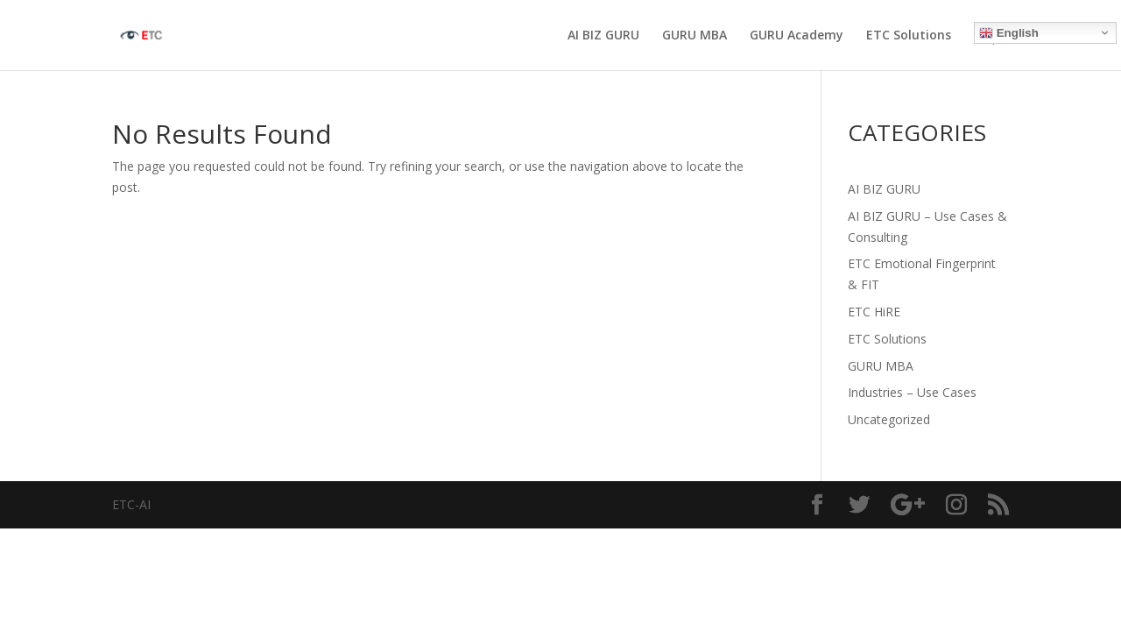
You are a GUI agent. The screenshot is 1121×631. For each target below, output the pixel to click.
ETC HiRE (874, 311)
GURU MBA (694, 36)
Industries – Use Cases (912, 392)
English (1009, 33)
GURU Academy (796, 36)
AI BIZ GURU (603, 36)
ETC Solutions (908, 36)
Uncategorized (889, 419)
